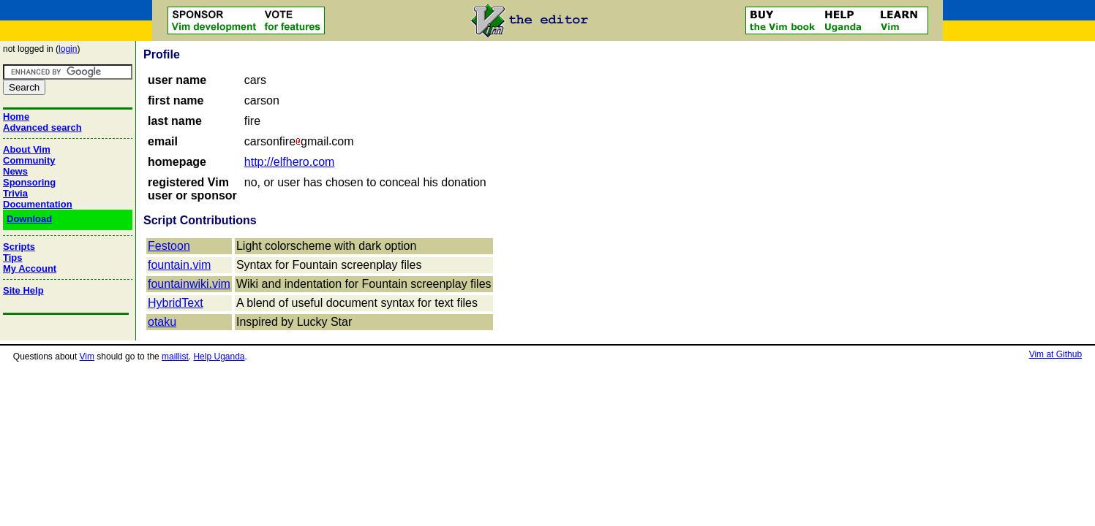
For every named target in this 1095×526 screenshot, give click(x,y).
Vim (87, 356)
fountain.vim (179, 265)
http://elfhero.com (289, 162)
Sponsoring (29, 182)
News (15, 171)
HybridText (175, 303)
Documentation (37, 204)
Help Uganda (218, 356)
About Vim (26, 149)
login (68, 49)
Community (29, 160)
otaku (162, 322)
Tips (13, 257)
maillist (175, 356)
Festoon (169, 246)
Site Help (23, 290)
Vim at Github (1055, 354)
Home (16, 116)
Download (29, 218)
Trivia (15, 193)
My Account (29, 268)
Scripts (19, 246)
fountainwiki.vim (189, 284)
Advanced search (42, 127)
